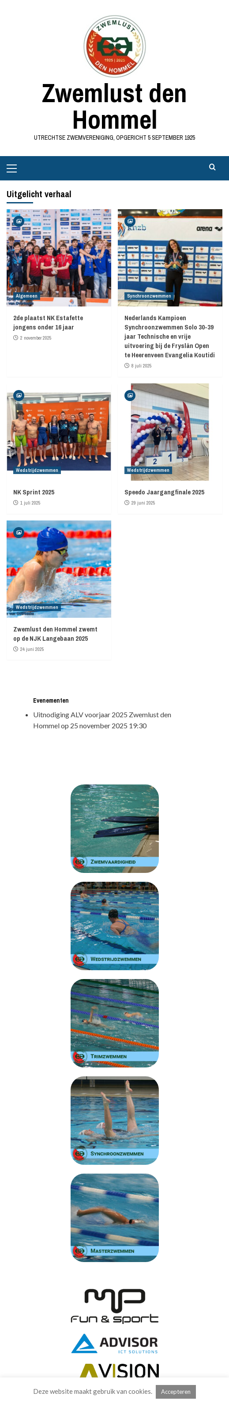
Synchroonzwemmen (149, 296)
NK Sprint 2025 (33, 492)
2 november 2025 (36, 338)
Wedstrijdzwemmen (37, 470)
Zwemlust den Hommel (114, 106)
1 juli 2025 (30, 503)
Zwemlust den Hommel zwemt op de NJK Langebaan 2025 (55, 633)
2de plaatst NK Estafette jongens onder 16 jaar (48, 322)
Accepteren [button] (176, 1391)
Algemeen (27, 296)
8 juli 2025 (141, 366)
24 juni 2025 (32, 649)
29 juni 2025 (143, 503)
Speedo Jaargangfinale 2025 (164, 492)
